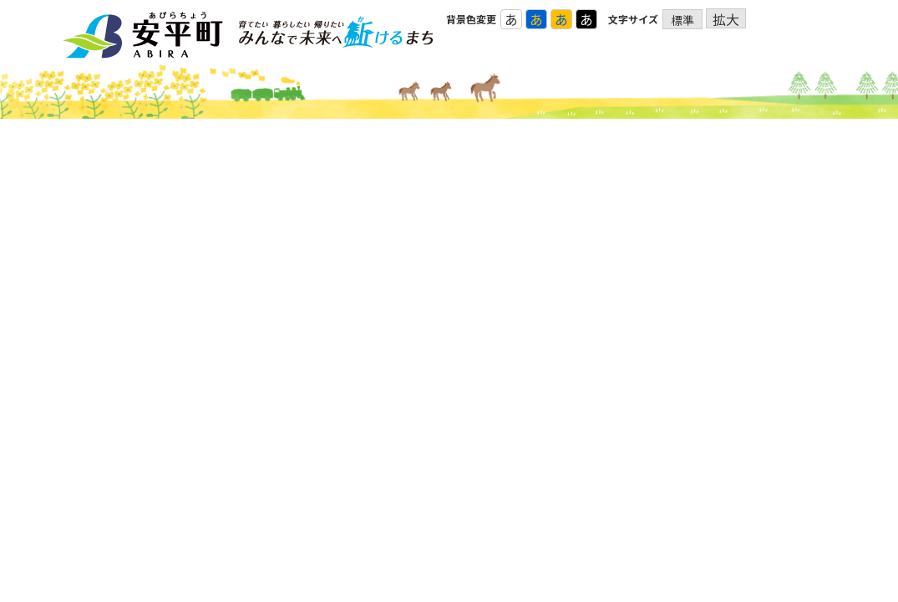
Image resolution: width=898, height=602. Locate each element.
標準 (682, 20)
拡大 (726, 18)
